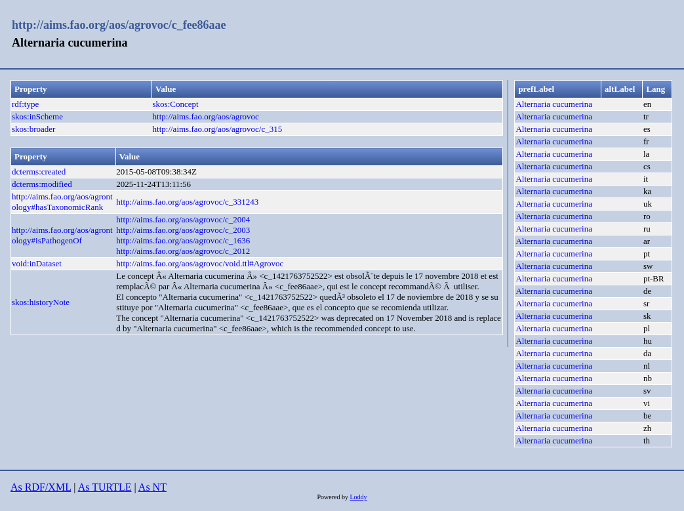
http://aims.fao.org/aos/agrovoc (206, 116)
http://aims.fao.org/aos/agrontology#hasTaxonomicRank (62, 202)
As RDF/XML (40, 487)
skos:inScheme (37, 116)
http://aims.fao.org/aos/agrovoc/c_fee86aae (119, 24)
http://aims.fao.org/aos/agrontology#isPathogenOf (62, 235)
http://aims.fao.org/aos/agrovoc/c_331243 (187, 202)
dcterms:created (39, 171)
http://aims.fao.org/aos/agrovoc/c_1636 (183, 240)
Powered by (333, 497)
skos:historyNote (41, 302)
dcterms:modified (42, 184)
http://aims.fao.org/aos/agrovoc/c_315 (218, 129)
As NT (152, 487)
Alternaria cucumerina (553, 104)
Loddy (358, 497)
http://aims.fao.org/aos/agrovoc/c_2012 (183, 251)
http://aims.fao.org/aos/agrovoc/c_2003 (183, 230)
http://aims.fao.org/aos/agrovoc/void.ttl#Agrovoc (199, 263)
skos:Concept (176, 104)
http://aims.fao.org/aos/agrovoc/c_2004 (183, 219)
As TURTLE (105, 487)
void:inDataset (37, 263)
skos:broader (33, 129)
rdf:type (25, 104)
